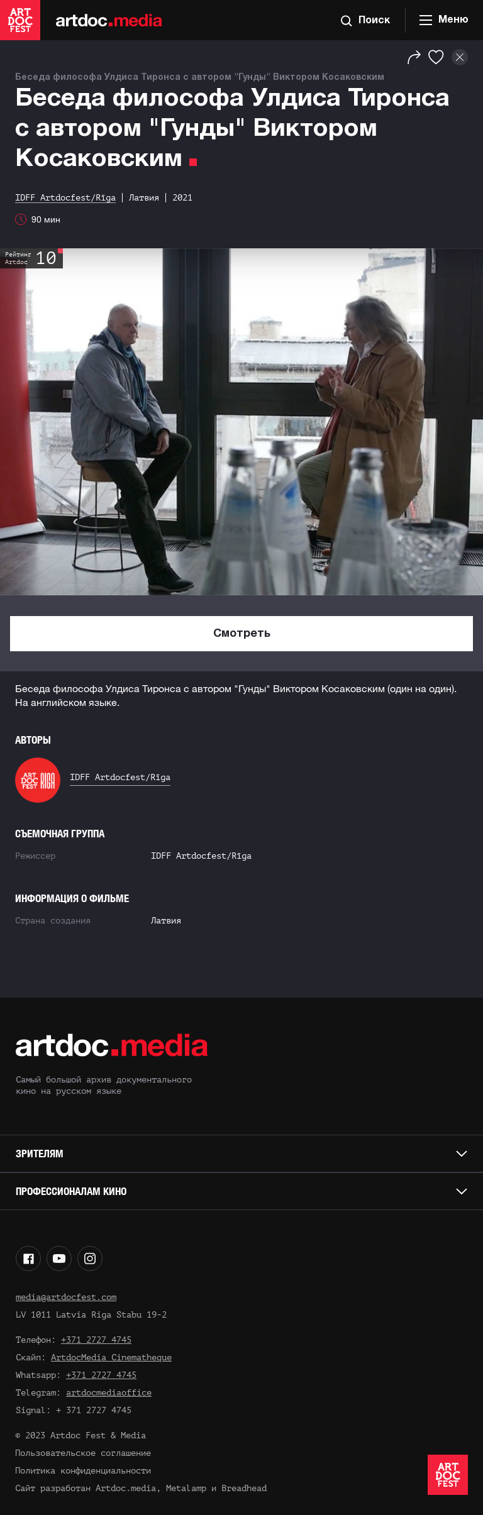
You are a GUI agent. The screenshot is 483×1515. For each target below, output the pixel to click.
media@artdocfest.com (66, 1297)
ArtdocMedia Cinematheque (111, 1357)
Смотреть (241, 634)
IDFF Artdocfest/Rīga (120, 777)
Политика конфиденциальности (83, 1470)
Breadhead (244, 1488)
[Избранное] (436, 57)
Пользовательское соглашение (83, 1453)
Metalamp (186, 1488)
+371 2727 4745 (96, 1340)
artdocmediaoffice (109, 1392)
